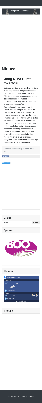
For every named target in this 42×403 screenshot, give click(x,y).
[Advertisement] (21, 41)
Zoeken (5, 222)
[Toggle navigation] (5, 3)
